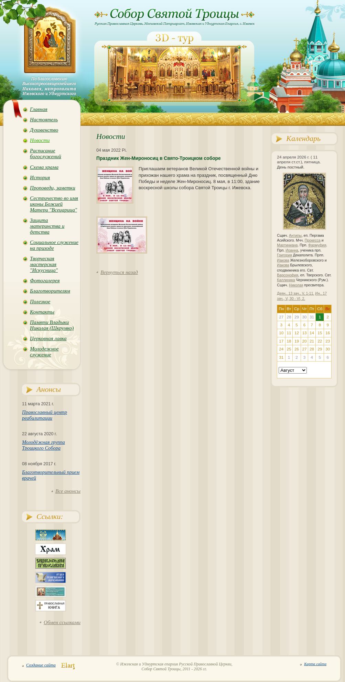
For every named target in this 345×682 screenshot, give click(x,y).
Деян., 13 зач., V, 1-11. (295, 293)
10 (281, 332)
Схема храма (44, 167)
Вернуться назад (119, 272)
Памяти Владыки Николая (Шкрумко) (52, 325)
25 (289, 349)
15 (319, 332)
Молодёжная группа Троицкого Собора (43, 445)
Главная (38, 109)
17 (281, 341)
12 (296, 332)
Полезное (40, 301)
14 (312, 332)
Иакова (283, 260)
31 (281, 357)
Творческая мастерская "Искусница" (44, 264)
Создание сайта (41, 665)
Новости (40, 140)
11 (289, 332)
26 (296, 349)
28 (312, 349)
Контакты (42, 312)
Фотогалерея (45, 280)
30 (327, 349)
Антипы (295, 235)
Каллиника (286, 280)
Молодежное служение (44, 351)
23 (327, 341)
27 (304, 349)
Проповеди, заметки (52, 188)
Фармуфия (317, 245)
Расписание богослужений (45, 153)
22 (319, 341)
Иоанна (291, 250)
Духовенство (44, 130)
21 (312, 341)
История (40, 177)
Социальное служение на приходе (54, 245)
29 (319, 349)
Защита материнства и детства (47, 226)
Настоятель (44, 119)
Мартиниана (287, 245)
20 (304, 341)
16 (327, 332)
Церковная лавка (48, 338)
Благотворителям (50, 291)
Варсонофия (287, 275)
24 (281, 349)
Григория (284, 255)
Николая (296, 285)
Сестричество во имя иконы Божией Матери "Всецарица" (54, 204)
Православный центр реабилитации (44, 415)
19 (296, 341)
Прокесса (313, 240)
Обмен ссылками (62, 622)
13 (304, 332)
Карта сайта (315, 664)
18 (289, 341)
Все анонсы (67, 491)
